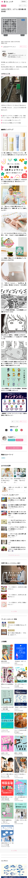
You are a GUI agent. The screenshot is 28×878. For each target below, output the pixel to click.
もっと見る (14, 611)
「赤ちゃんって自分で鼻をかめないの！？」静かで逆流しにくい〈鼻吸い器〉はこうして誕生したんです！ (14, 208)
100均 (3, 458)
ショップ (3, 5)
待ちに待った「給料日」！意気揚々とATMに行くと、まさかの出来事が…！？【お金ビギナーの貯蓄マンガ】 (14, 336)
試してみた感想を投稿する (14, 448)
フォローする (11, 439)
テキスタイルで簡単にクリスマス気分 (11, 122)
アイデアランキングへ (14, 555)
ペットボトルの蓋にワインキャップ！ (11, 120)
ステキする (23, 46)
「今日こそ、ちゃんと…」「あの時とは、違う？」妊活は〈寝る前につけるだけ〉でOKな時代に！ (13, 285)
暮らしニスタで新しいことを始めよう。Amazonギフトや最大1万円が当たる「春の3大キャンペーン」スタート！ (14, 181)
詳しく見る (19, 439)
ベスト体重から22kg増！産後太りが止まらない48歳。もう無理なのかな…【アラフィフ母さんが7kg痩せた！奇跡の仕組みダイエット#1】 (14, 363)
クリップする (23, 5)
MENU (24, 1)
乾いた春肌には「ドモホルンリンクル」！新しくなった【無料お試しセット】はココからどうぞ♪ (14, 154)
